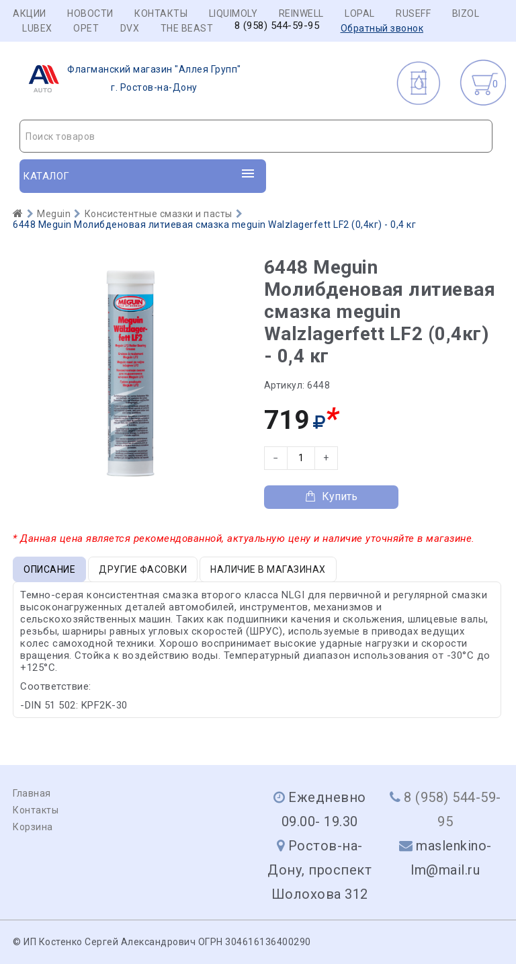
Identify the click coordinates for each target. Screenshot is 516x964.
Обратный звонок (382, 28)
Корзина (33, 826)
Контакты (160, 13)
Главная (32, 793)
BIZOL (466, 13)
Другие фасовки (143, 569)
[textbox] (256, 136)
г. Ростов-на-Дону (130, 78)
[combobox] (255, 136)
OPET (86, 28)
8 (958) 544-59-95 (277, 26)
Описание (49, 569)
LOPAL (360, 13)
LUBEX (37, 28)
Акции (29, 13)
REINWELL (301, 13)
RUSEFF (413, 13)
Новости (90, 13)
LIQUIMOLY (233, 13)
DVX (130, 28)
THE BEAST (187, 28)
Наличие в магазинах (268, 569)
